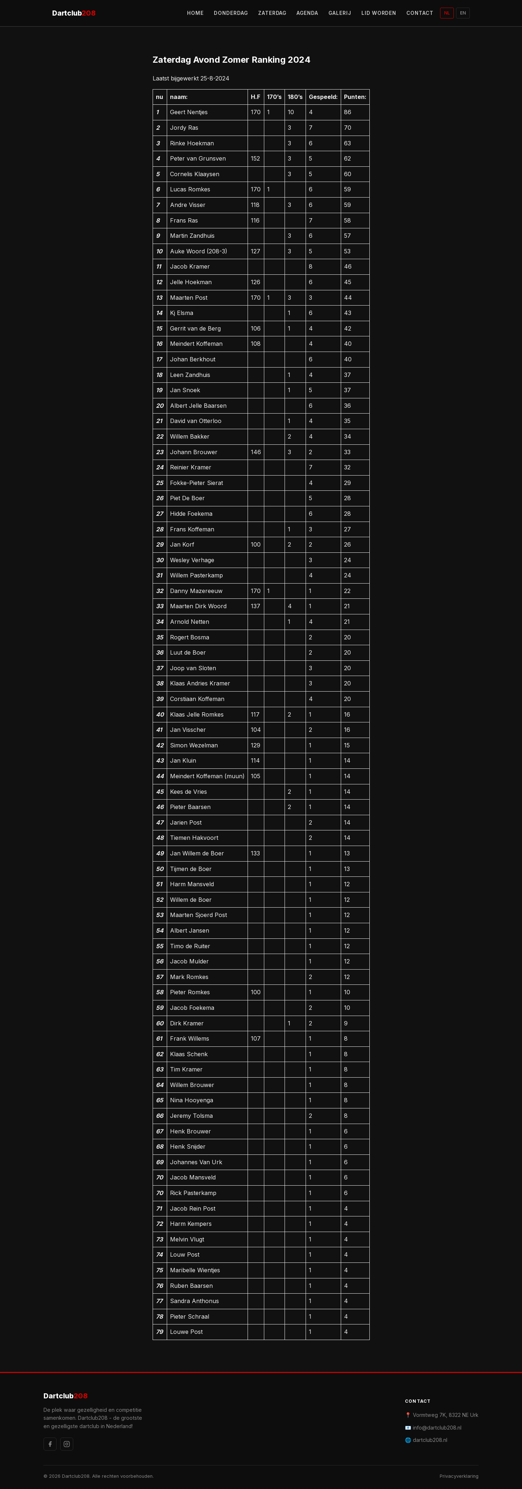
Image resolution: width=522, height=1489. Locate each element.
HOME (195, 13)
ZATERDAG (272, 13)
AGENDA (307, 13)
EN (463, 13)
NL (447, 13)
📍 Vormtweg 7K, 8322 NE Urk (441, 1415)
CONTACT (420, 13)
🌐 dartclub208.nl (426, 1440)
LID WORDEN (379, 13)
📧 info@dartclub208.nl (433, 1427)
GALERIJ (339, 13)
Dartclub (74, 13)
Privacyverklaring (459, 1476)
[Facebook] (50, 1444)
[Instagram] (66, 1444)
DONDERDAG (231, 13)
